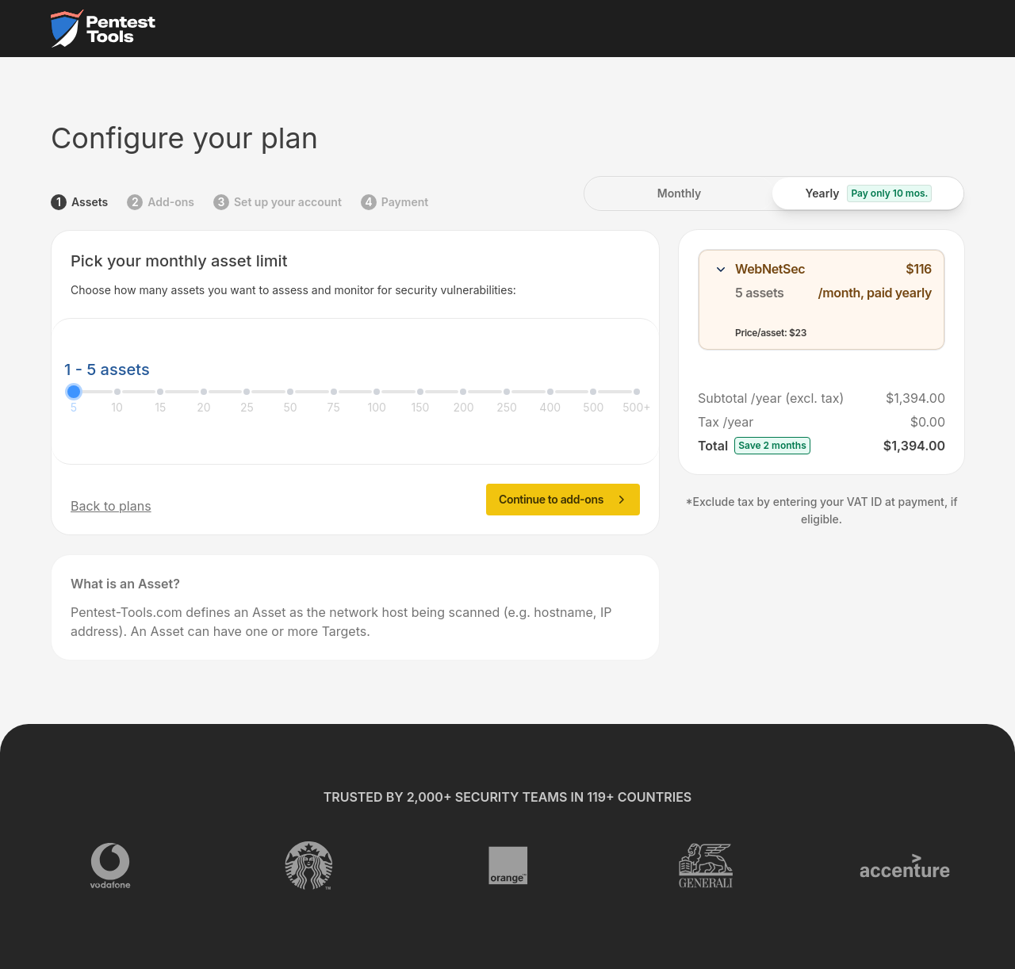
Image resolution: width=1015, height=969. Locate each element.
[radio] (679, 193)
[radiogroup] (774, 193)
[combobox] (821, 299)
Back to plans (111, 506)
